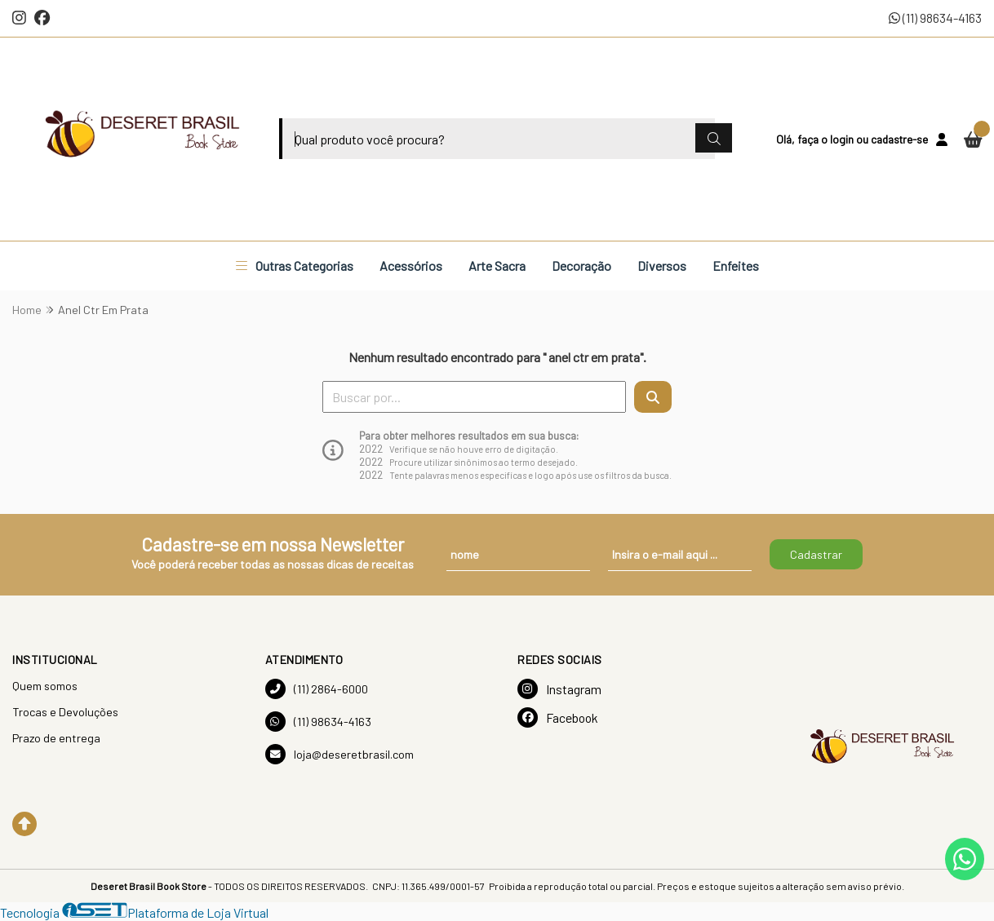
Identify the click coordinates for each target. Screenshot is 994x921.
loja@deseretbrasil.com (339, 754)
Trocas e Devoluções (65, 712)
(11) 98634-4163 (935, 17)
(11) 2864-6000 (316, 689)
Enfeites (735, 265)
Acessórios (410, 265)
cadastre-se (899, 139)
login (843, 139)
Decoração (581, 265)
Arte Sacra (497, 265)
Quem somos (45, 686)
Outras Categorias (294, 265)
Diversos (661, 265)
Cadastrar (816, 554)
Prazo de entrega (56, 738)
